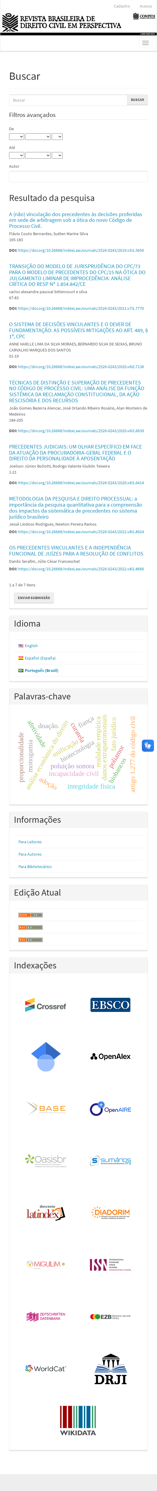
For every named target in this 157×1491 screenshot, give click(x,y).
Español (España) (40, 658)
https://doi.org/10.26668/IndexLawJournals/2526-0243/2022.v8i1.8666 (81, 569)
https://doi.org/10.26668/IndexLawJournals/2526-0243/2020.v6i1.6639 (81, 430)
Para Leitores (30, 841)
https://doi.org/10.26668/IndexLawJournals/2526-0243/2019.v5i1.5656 (81, 250)
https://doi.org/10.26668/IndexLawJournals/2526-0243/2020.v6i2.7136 (81, 366)
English (31, 645)
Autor (14, 166)
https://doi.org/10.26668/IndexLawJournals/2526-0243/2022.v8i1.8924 (81, 531)
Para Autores (29, 854)
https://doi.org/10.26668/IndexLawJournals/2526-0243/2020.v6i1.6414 (81, 482)
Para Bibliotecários (35, 866)
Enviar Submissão (34, 597)
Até (12, 147)
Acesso (146, 6)
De (11, 128)
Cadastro (122, 6)
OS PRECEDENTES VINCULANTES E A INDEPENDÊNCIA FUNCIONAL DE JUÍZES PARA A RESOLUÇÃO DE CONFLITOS (76, 550)
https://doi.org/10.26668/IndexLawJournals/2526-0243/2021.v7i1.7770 (81, 308)
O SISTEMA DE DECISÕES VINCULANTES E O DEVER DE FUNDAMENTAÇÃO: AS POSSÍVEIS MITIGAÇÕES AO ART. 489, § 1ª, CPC (78, 330)
